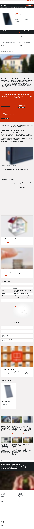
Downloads (26, 7)
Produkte (5, 460)
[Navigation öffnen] (32, 2)
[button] (31, 460)
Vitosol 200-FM (9, 460)
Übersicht (2, 7)
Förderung (17, 7)
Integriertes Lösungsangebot (11, 7)
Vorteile (6, 7)
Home (2, 460)
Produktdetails (21, 7)
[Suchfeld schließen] (29, 2)
